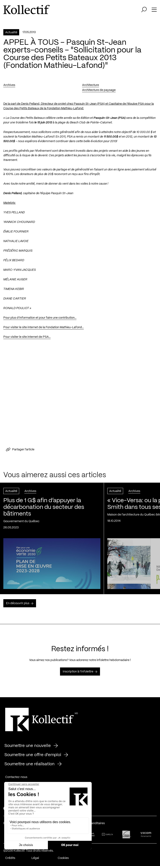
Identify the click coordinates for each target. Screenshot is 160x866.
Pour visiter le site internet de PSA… (27, 336)
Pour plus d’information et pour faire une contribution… (39, 317)
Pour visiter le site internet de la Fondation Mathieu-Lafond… (43, 327)
